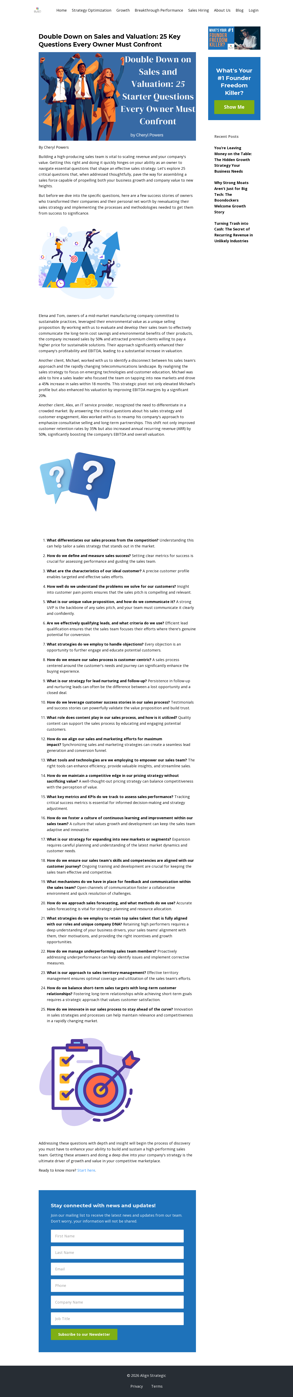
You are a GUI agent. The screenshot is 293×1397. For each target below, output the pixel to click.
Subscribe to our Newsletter (84, 1334)
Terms (157, 1386)
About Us (222, 10)
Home (61, 10)
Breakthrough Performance (159, 10)
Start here (86, 1170)
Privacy (136, 1386)
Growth (123, 10)
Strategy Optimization (91, 10)
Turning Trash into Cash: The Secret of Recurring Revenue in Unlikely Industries (233, 232)
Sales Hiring (198, 10)
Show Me (234, 107)
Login (253, 10)
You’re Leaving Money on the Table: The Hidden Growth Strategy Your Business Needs (233, 159)
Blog (240, 10)
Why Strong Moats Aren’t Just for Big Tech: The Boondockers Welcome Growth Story (231, 197)
